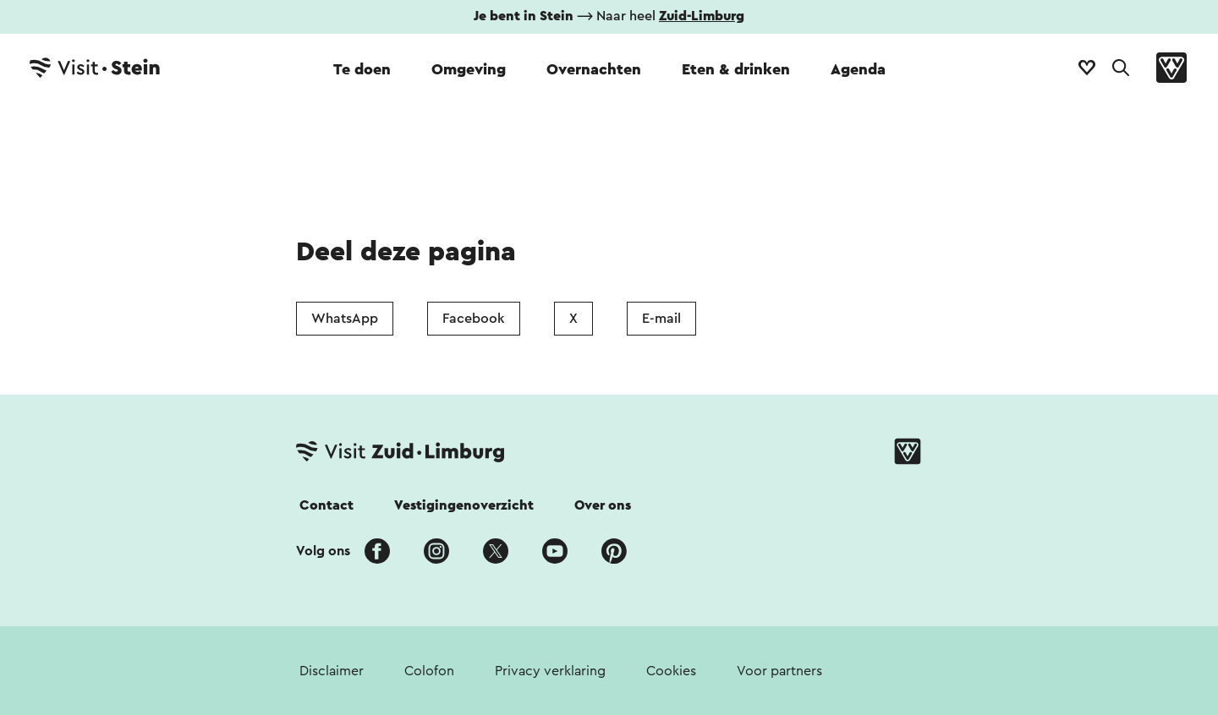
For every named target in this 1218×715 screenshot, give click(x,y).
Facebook (473, 318)
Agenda (858, 69)
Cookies (671, 671)
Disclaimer (331, 671)
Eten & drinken (736, 69)
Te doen (362, 69)
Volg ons (323, 551)
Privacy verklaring (550, 671)
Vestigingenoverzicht (464, 505)
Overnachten (593, 69)
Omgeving (468, 69)
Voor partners (779, 671)
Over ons (602, 505)
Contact (326, 505)
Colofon (429, 671)
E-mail (661, 318)
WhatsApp (344, 318)
